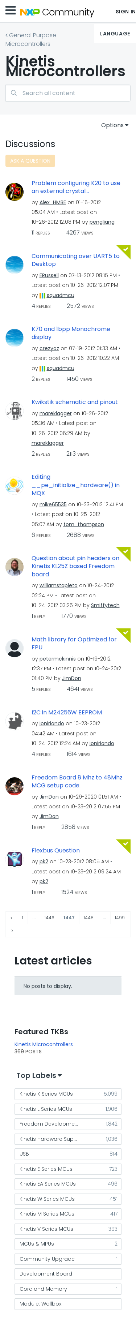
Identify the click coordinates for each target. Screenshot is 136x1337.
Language (115, 33)
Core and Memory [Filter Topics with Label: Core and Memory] (43, 1289)
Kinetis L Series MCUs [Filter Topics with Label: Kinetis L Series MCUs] (46, 1109)
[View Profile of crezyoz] (49, 348)
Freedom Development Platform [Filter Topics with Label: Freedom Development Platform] (52, 1123)
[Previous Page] (12, 918)
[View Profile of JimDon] (71, 678)
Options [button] (112, 125)
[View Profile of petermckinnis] (58, 658)
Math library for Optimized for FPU (74, 644)
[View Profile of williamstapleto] (59, 585)
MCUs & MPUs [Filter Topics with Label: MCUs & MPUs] (37, 1243)
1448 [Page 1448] (89, 918)
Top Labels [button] (36, 1075)
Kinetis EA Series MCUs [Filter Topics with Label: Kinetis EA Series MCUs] (48, 1183)
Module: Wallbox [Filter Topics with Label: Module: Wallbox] (40, 1303)
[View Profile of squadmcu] (60, 295)
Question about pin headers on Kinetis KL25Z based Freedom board (75, 566)
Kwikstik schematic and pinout (75, 402)
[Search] (68, 93)
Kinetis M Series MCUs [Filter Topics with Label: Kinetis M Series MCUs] (47, 1213)
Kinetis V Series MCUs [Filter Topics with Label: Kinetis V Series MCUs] (46, 1229)
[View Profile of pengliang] (102, 221)
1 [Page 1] (22, 918)
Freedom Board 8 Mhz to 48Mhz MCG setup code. (77, 782)
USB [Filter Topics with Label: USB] (24, 1153)
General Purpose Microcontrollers (30, 39)
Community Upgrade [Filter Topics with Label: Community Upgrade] (47, 1259)
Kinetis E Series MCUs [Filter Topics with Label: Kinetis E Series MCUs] (46, 1169)
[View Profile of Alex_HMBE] (53, 202)
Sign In (126, 11)
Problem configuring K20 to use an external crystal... (76, 187)
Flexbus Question (56, 851)
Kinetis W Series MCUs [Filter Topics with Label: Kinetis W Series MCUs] (47, 1199)
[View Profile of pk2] (44, 861)
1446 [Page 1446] (49, 918)
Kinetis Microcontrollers (44, 1044)
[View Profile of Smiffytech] (105, 605)
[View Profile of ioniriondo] (52, 723)
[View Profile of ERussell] (49, 275)
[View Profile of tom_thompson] (83, 524)
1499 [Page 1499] (120, 918)
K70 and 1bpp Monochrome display (71, 333)
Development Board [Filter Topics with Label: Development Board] (46, 1273)
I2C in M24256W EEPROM (67, 713)
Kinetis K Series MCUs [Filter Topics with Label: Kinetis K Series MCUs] (46, 1093)
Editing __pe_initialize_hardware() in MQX (76, 485)
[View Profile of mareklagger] (56, 413)
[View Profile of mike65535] (53, 504)
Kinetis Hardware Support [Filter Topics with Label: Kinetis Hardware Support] (52, 1139)
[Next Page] (11, 930)
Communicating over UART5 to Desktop (76, 260)
